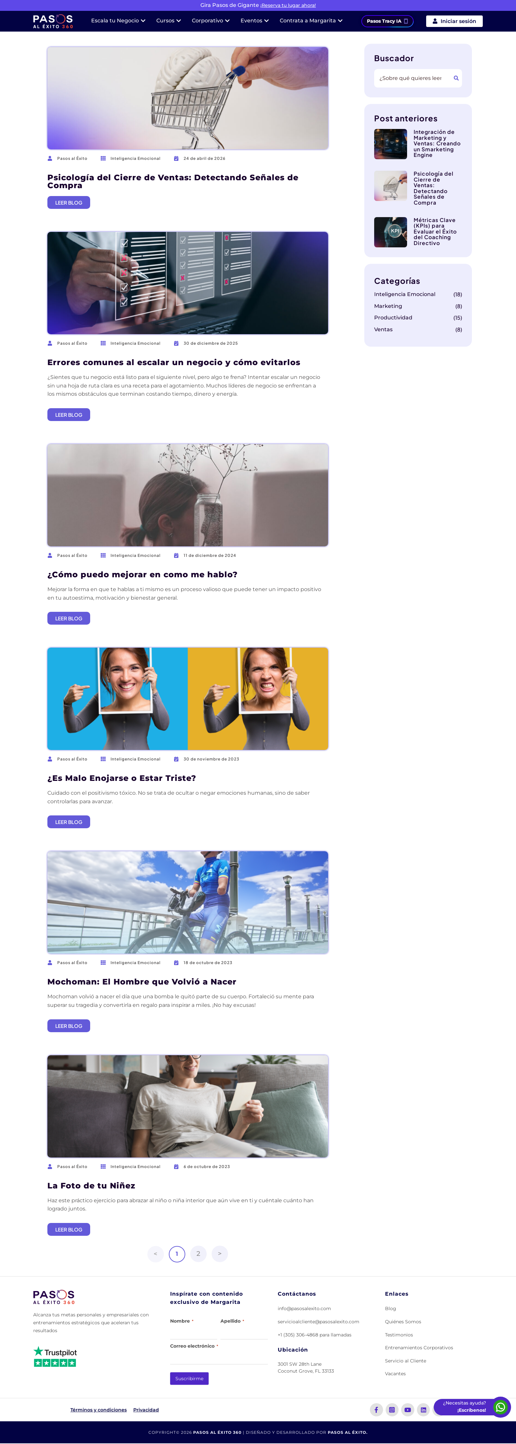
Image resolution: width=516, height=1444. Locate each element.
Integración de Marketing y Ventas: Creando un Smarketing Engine (437, 143)
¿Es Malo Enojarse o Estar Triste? (121, 778)
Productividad (393, 317)
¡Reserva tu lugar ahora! (288, 5)
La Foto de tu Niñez (91, 1185)
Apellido (232, 1321)
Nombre (182, 1321)
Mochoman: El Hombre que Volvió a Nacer (142, 981)
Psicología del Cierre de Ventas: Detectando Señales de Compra (172, 181)
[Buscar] (456, 78)
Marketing (388, 306)
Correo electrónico (194, 1346)
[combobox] (412, 78)
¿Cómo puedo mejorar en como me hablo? (142, 574)
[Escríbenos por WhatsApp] (500, 1407)
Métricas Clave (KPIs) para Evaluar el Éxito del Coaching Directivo (435, 231)
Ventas (383, 329)
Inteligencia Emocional (136, 158)
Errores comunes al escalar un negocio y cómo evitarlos (173, 362)
